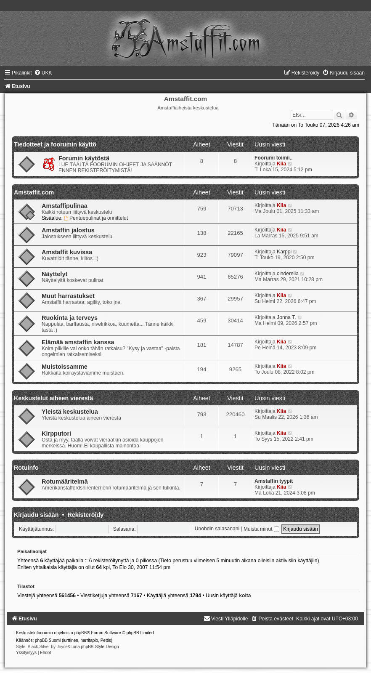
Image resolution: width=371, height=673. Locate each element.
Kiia (281, 164)
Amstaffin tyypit (273, 481)
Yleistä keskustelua (70, 411)
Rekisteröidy (85, 514)
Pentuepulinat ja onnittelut (96, 218)
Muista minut (261, 529)
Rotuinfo (26, 467)
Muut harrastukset (68, 296)
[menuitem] (43, 73)
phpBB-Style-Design (100, 646)
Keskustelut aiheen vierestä (53, 398)
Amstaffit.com (34, 192)
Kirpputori (56, 433)
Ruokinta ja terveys (70, 317)
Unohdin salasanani (217, 529)
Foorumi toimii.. (273, 158)
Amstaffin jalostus (68, 230)
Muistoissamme (64, 366)
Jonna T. (286, 317)
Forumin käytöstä (83, 158)
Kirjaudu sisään (36, 514)
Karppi (284, 252)
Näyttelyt (54, 274)
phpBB (80, 632)
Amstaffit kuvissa (67, 252)
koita (245, 596)
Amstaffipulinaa (64, 205)
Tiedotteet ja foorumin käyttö (55, 144)
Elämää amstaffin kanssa (78, 342)
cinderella (288, 274)
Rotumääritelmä (65, 481)
